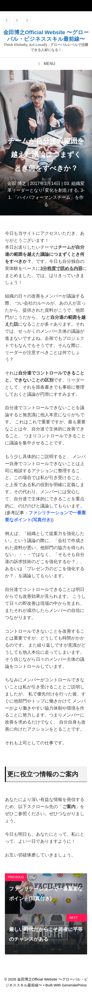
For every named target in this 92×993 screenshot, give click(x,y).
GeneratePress (74, 985)
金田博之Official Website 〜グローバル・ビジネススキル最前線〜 (46, 35)
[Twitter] (17, 20)
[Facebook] (6, 20)
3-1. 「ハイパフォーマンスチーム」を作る (46, 197)
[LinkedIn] (27, 20)
